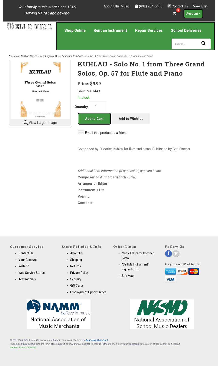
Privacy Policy (79, 272)
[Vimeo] (175, 253)
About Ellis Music (117, 6)
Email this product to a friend (106, 133)
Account (193, 13)
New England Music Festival (55, 56)
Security (75, 279)
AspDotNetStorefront (97, 340)
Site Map (128, 275)
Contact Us (180, 6)
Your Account (28, 259)
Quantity (81, 107)
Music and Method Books (23, 56)
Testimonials (27, 279)
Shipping (76, 259)
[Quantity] (97, 106)
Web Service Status (32, 272)
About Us (76, 253)
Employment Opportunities (88, 292)
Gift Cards (77, 285)
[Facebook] (168, 253)
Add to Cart (94, 119)
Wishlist (24, 266)
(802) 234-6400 (150, 6)
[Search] (191, 44)
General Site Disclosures (23, 347)
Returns (75, 266)
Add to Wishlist (131, 119)
